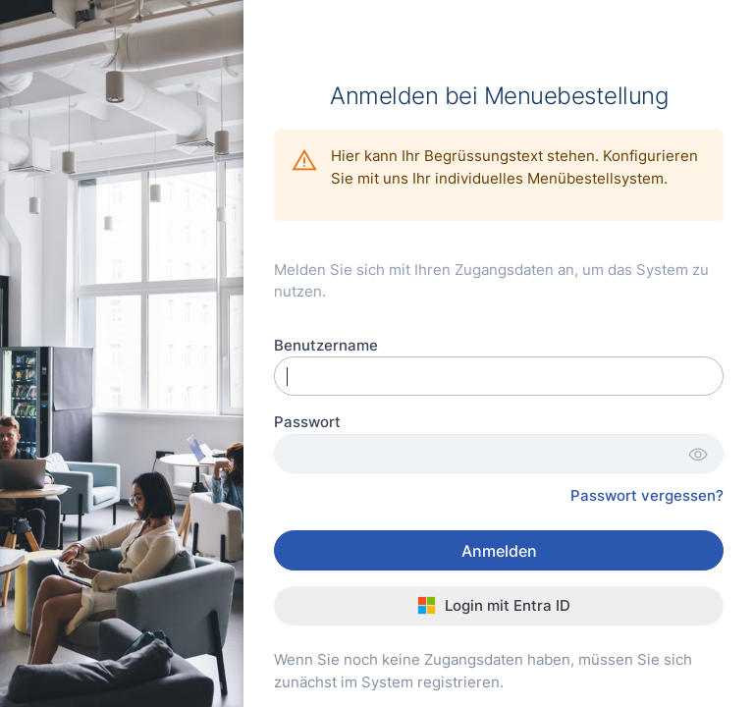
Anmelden (499, 551)
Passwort (307, 421)
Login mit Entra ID (494, 605)
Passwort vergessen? (647, 495)
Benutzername (326, 345)
